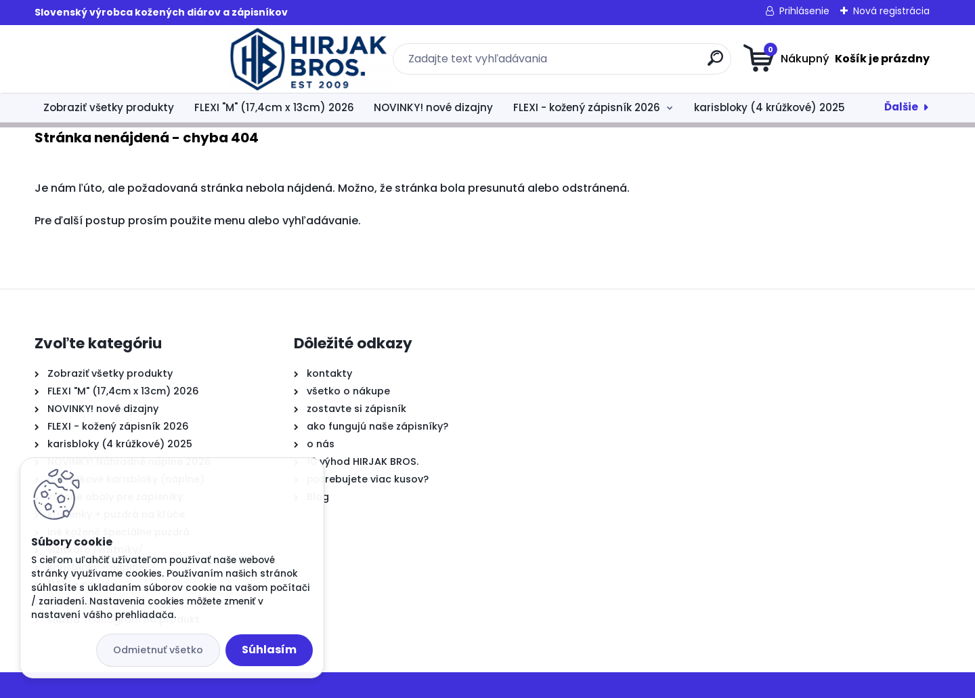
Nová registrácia (891, 11)
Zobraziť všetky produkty (108, 107)
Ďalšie (901, 107)
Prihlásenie (804, 11)
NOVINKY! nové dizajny (433, 107)
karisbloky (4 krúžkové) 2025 (769, 107)
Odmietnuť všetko (158, 650)
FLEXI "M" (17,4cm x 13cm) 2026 (274, 107)
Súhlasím (269, 649)
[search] (620, 63)
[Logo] (117, 59)
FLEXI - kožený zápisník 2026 (586, 107)
